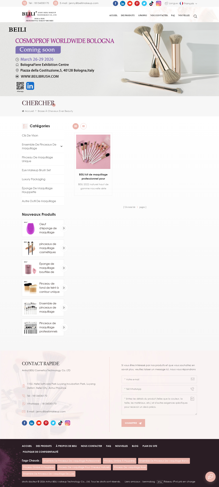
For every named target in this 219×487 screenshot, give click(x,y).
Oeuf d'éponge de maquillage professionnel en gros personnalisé (48, 228)
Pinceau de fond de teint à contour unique (49, 287)
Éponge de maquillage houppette (37, 190)
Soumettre (133, 423)
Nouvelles (184, 15)
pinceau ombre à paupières (119, 460)
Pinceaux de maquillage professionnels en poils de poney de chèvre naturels (49, 327)
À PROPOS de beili (66, 445)
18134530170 (41, 3)
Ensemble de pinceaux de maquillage (39, 146)
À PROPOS (142, 15)
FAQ (173, 15)
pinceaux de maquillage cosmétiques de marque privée (47, 248)
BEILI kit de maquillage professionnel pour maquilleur (93, 177)
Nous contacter (159, 15)
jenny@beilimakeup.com (83, 3)
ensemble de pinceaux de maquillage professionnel (71, 460)
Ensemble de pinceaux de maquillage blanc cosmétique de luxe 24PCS (49, 308)
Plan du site (150, 445)
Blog (135, 445)
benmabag (149, 481)
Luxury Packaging (33, 179)
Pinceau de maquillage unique (37, 159)
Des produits (128, 15)
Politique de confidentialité (40, 451)
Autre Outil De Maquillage (39, 201)
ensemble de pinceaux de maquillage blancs (164, 460)
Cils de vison (30, 135)
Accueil (113, 15)
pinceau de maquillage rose (130, 467)
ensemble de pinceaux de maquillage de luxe (48, 473)
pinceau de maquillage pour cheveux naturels (84, 467)
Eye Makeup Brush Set (36, 170)
